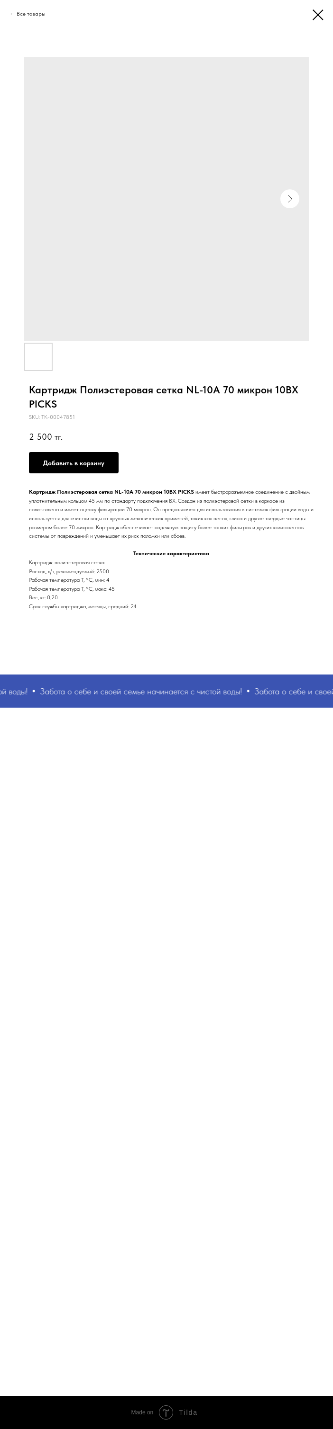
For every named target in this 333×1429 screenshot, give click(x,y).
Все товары (31, 13)
